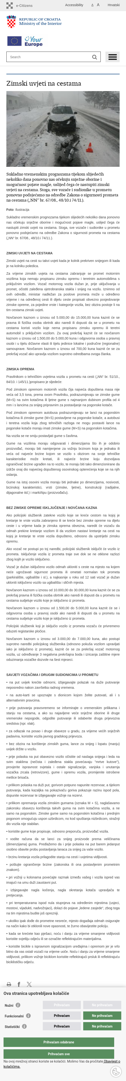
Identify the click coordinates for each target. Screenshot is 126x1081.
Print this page (8, 984)
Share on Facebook (19, 984)
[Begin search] (95, 57)
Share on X (29, 984)
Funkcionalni (14, 1026)
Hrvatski (114, 5)
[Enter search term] (27, 57)
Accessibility (74, 5)
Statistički (12, 1036)
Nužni (9, 1015)
